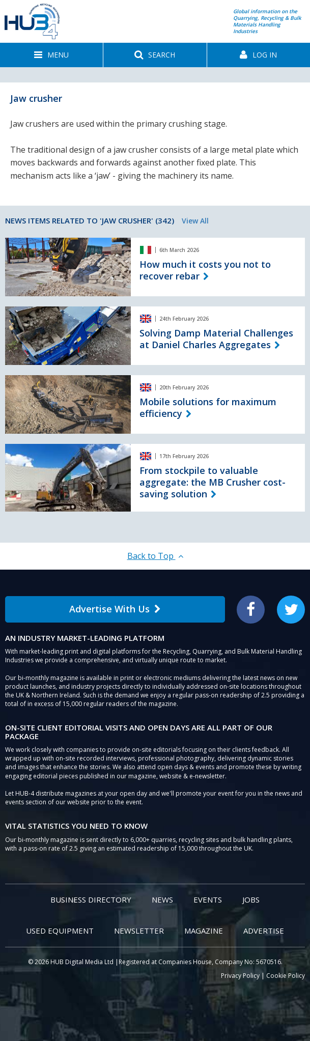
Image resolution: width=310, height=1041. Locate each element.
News (162, 899)
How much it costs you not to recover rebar (205, 270)
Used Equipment (60, 930)
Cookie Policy (285, 975)
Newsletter (139, 930)
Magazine (203, 930)
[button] (51, 55)
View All (195, 221)
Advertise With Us (115, 609)
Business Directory (90, 899)
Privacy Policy (240, 975)
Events (207, 899)
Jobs (251, 899)
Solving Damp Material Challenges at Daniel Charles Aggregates (216, 339)
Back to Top (155, 555)
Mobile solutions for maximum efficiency (207, 407)
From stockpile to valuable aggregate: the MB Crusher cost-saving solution (212, 482)
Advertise (263, 930)
